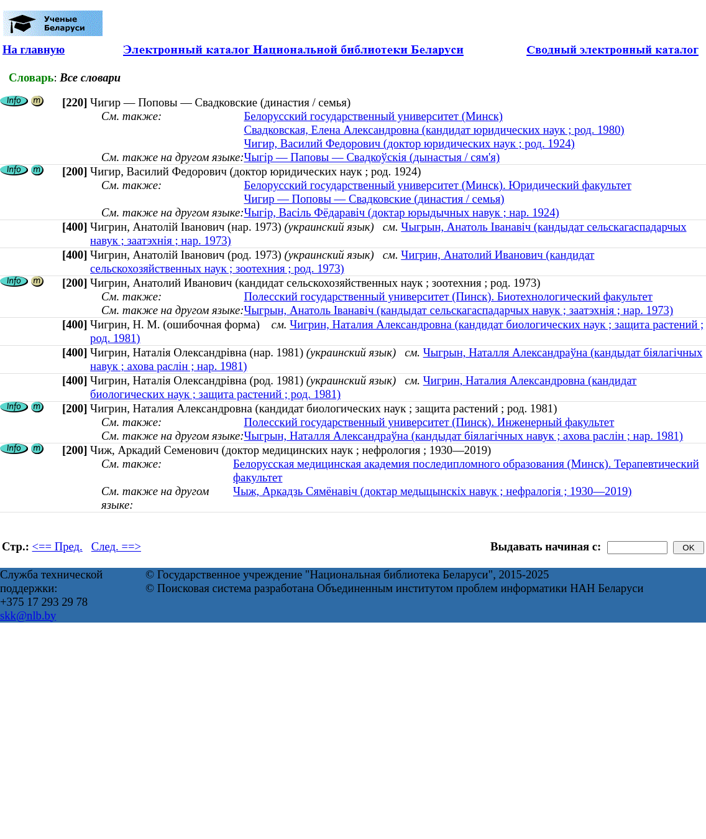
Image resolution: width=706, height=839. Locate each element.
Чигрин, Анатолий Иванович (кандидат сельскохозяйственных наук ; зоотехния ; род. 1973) (342, 261)
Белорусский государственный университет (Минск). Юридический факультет (437, 185)
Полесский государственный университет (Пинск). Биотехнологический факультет (448, 296)
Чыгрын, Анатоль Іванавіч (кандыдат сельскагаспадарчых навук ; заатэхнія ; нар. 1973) (458, 310)
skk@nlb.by (28, 615)
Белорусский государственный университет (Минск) (373, 116)
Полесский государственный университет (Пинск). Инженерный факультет (429, 422)
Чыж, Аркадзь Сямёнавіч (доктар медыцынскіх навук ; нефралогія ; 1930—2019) (432, 491)
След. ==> (116, 546)
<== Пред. (57, 546)
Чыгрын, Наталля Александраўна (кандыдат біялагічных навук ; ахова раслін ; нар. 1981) (463, 435)
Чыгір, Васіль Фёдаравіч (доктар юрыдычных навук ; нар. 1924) (401, 212)
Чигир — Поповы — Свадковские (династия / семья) (374, 198)
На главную (33, 49)
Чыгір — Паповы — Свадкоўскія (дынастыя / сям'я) (372, 157)
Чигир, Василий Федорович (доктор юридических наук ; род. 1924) (409, 143)
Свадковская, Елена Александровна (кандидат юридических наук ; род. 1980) (434, 129)
